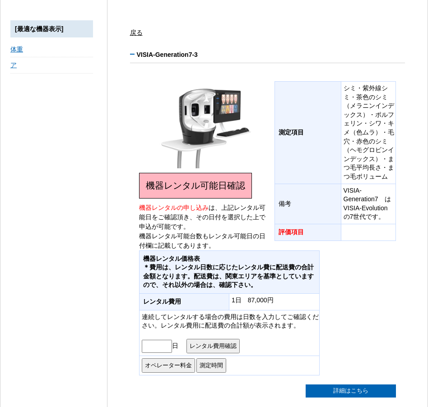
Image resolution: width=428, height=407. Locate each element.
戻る (136, 32)
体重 (16, 49)
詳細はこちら (350, 391)
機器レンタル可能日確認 (195, 185)
